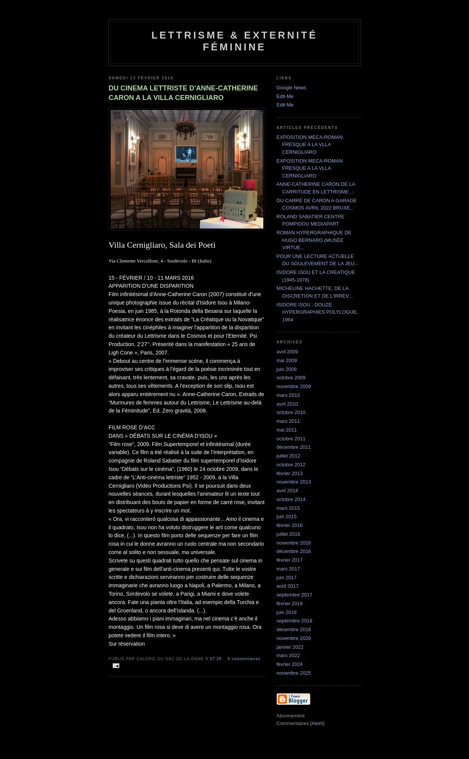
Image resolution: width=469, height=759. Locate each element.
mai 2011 (287, 430)
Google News (291, 87)
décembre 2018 (294, 629)
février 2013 (290, 473)
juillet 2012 (288, 456)
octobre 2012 (291, 464)
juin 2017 (287, 577)
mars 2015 (288, 508)
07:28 (216, 659)
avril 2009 (287, 352)
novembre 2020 (294, 638)
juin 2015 (287, 516)
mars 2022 (288, 655)
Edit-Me (285, 96)
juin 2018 (287, 612)
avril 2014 (287, 490)
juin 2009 (287, 369)
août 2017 (288, 586)
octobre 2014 (291, 499)
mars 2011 (288, 421)
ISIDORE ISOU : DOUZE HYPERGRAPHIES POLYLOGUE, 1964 (317, 312)
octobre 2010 (291, 412)
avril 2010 (287, 404)
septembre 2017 (295, 595)
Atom (317, 723)
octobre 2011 (291, 439)
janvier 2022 (290, 647)
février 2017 (290, 560)
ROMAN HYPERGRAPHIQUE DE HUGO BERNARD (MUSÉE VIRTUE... (314, 240)
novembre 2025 (294, 673)
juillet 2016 (288, 534)
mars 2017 (288, 569)
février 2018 (290, 603)
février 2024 (290, 664)
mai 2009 (287, 360)
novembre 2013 (294, 482)
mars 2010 (288, 395)
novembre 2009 (294, 386)
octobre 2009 (291, 377)
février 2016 (290, 525)
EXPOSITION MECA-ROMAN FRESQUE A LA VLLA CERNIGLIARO (310, 144)
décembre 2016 (294, 551)
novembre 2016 (294, 543)
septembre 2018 (295, 621)
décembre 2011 (294, 447)
